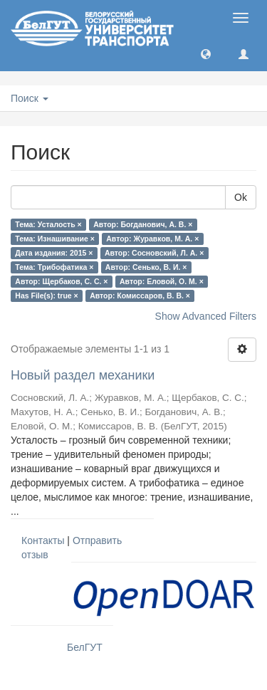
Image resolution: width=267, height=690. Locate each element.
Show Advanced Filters (205, 316)
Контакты (42, 540)
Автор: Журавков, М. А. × (152, 238)
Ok (240, 197)
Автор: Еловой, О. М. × (162, 281)
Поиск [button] (29, 98)
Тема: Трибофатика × (54, 267)
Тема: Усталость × (48, 224)
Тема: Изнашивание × (54, 238)
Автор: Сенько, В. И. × (146, 267)
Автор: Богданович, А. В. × (142, 224)
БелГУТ (85, 647)
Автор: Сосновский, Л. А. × (154, 253)
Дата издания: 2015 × (54, 253)
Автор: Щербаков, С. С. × (61, 281)
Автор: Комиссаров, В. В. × (140, 295)
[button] (206, 53)
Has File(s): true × (46, 295)
